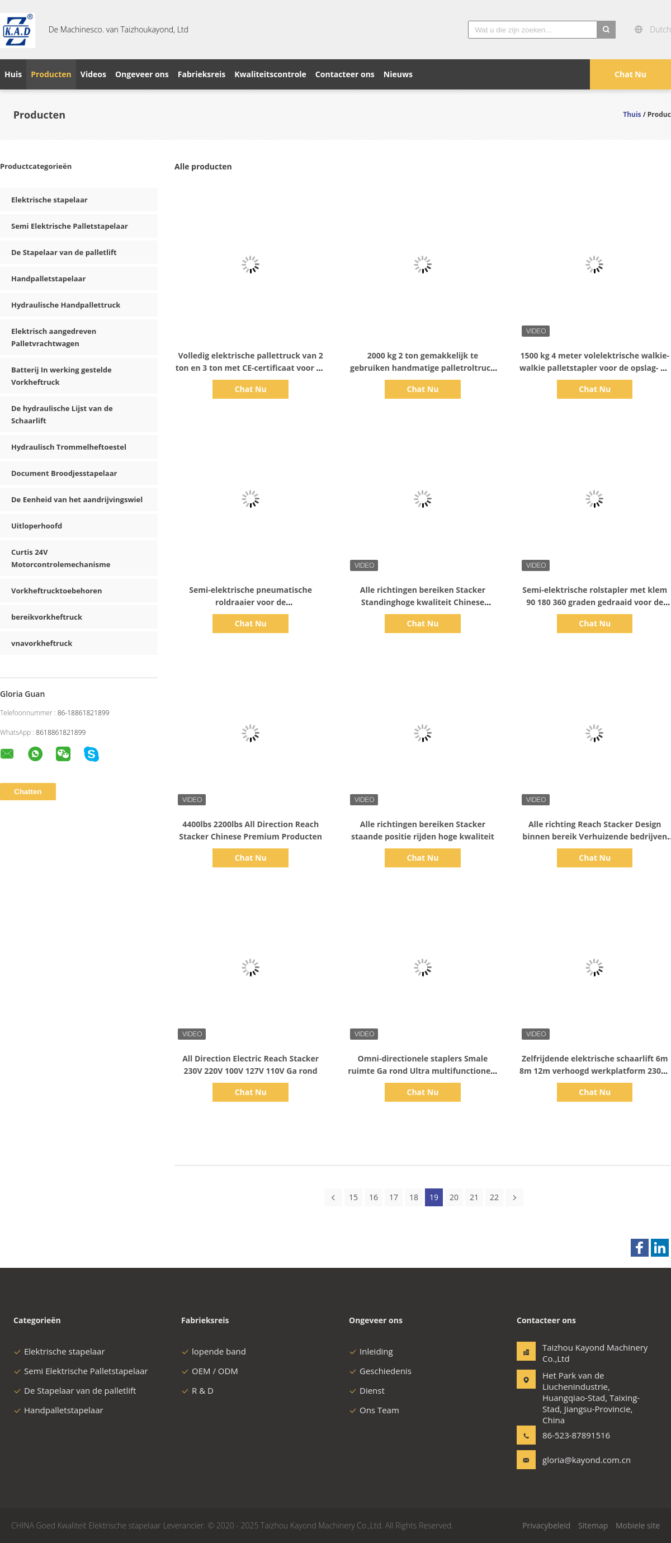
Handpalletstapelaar (48, 278)
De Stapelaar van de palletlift (64, 252)
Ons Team (374, 1409)
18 (413, 1197)
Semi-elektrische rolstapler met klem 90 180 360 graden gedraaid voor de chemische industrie (594, 602)
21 (474, 1197)
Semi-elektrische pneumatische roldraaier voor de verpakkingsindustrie (250, 602)
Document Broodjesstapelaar (64, 473)
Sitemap (593, 1525)
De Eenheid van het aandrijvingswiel (77, 499)
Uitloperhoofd (36, 526)
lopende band (213, 1351)
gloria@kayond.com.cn (577, 1459)
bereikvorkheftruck (46, 617)
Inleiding (371, 1351)
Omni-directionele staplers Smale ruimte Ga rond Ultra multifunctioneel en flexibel (423, 1070)
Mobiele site (638, 1525)
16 (373, 1197)
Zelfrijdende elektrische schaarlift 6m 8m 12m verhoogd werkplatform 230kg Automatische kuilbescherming (594, 1070)
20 (454, 1197)
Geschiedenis (380, 1370)
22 (494, 1197)
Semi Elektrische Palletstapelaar (69, 226)
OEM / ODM (209, 1370)
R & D (197, 1390)
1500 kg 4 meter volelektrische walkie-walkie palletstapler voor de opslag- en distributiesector (594, 367)
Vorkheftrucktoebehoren (56, 591)
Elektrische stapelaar (49, 200)
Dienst (367, 1390)
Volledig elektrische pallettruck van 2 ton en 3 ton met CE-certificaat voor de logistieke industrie (251, 367)
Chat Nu (630, 74)
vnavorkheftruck (41, 643)
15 (353, 1197)
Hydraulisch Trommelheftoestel (68, 447)
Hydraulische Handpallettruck (65, 305)
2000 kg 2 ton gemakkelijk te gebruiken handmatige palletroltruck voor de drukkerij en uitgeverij (422, 367)
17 (393, 1197)
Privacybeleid (546, 1525)
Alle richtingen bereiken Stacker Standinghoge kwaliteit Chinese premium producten (422, 602)
